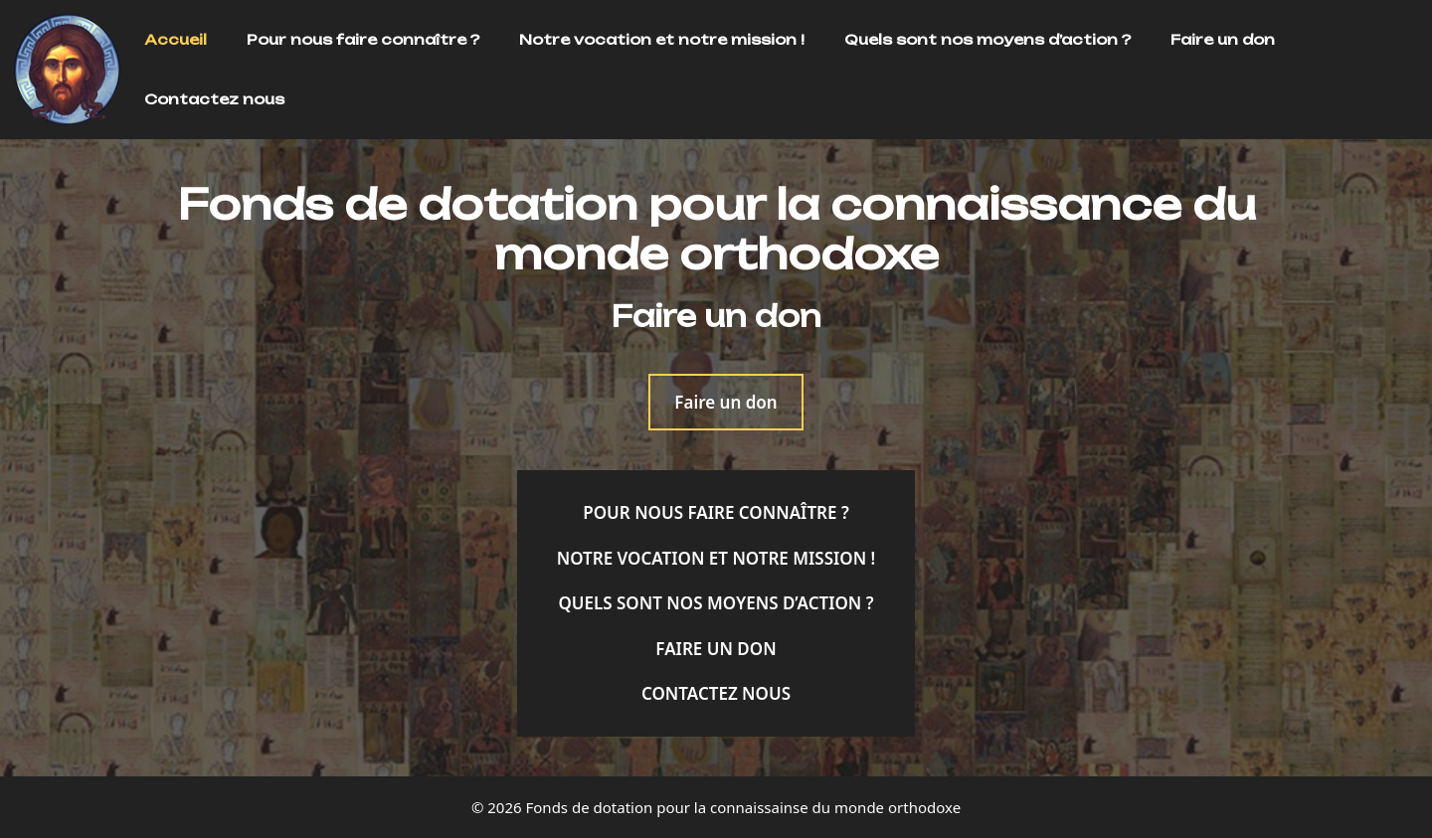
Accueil (175, 39)
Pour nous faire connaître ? (363, 39)
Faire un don (1222, 39)
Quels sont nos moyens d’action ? (987, 39)
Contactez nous (214, 98)
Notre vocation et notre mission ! (662, 39)
